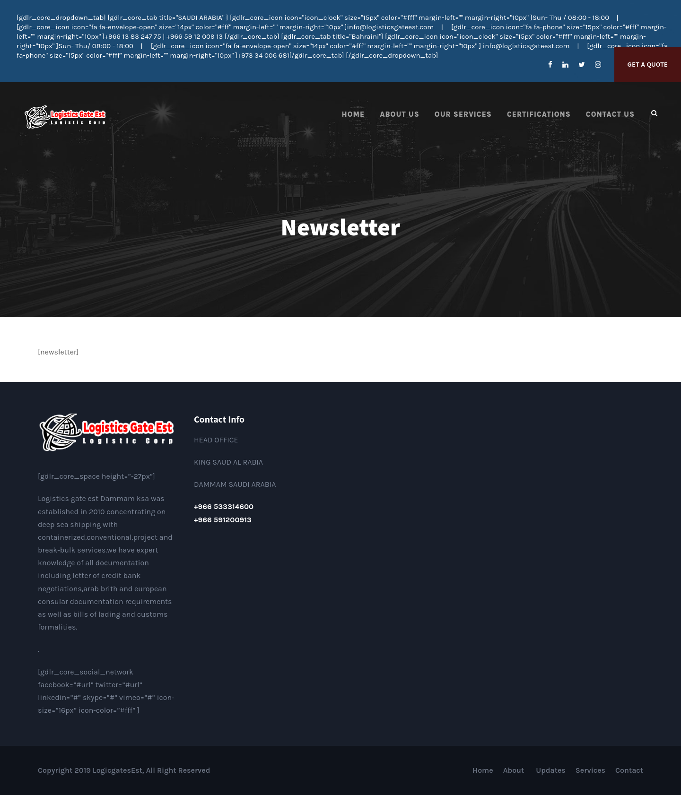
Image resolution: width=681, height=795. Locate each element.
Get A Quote (648, 64)
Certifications (539, 114)
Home (353, 114)
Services (590, 770)
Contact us (610, 114)
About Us (399, 114)
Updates (551, 770)
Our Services (463, 114)
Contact (629, 770)
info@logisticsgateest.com (390, 27)
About (514, 770)
